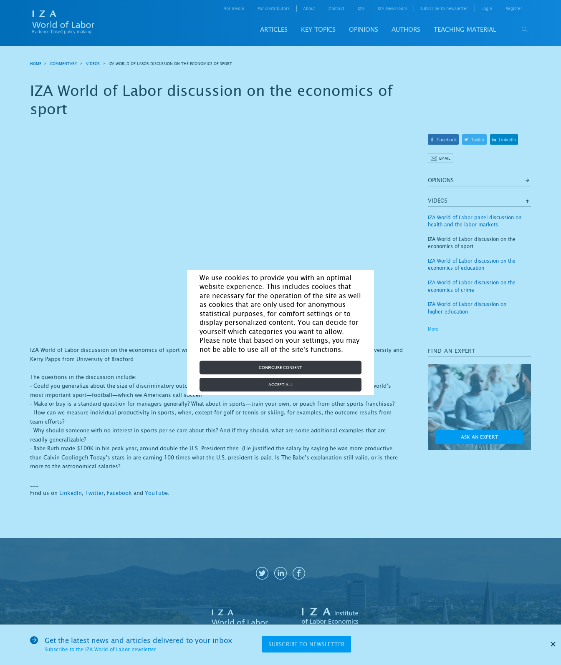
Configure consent (280, 367)
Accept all (280, 384)
